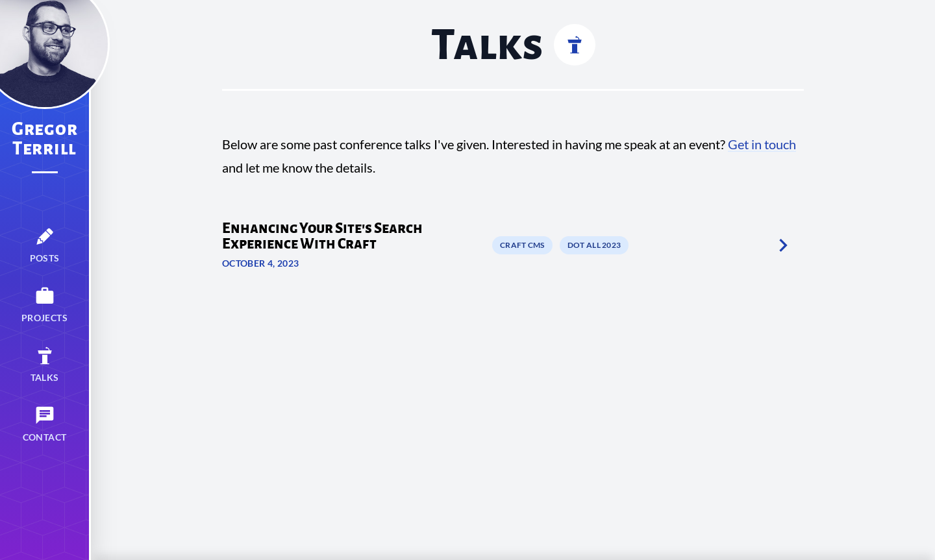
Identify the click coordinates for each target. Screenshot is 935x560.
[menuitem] (44, 245)
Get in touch (762, 144)
